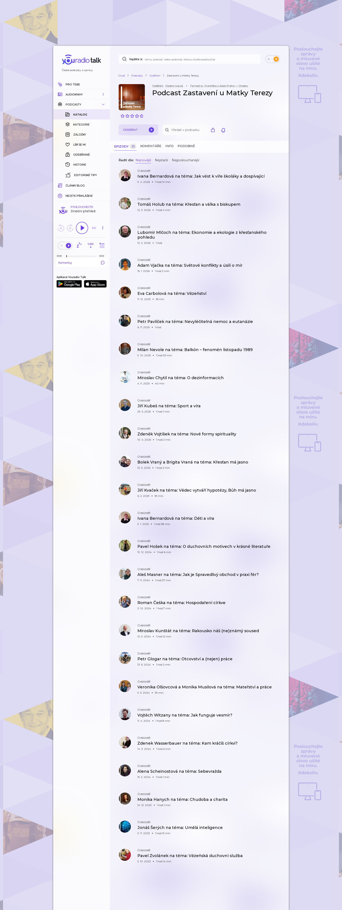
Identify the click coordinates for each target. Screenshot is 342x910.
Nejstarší (161, 160)
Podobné (186, 146)
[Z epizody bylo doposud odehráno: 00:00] (60, 185)
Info (169, 146)
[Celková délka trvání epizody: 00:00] (102, 185)
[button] (81, 94)
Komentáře (150, 146)
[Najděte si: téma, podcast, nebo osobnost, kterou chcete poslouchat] (189, 59)
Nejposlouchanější (185, 160)
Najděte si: (136, 59)
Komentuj (81, 192)
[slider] (66, 185)
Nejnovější (143, 160)
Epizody (125, 146)
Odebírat (138, 129)
